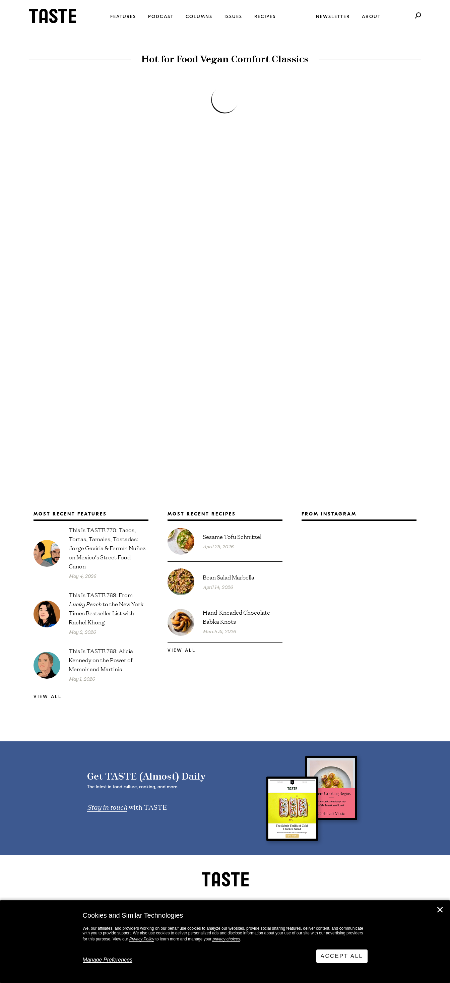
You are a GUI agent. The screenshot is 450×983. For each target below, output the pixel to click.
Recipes (265, 16)
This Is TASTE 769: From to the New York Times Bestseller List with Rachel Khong (106, 608)
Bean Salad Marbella (228, 577)
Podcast (161, 16)
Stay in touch (107, 806)
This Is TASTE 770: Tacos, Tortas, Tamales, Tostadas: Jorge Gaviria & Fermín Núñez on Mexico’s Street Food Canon (107, 548)
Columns (199, 16)
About (371, 16)
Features (123, 16)
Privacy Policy (141, 939)
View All (48, 696)
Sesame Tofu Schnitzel (232, 536)
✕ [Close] (440, 910)
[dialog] (225, 942)
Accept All (342, 956)
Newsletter (333, 16)
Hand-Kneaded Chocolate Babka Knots (236, 616)
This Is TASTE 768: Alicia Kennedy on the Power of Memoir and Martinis (101, 660)
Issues (233, 16)
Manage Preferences (108, 960)
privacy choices (226, 939)
